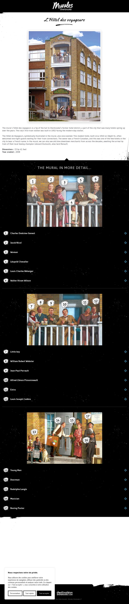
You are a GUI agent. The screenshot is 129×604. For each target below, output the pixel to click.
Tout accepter (44, 593)
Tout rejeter (29, 593)
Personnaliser (15, 593)
